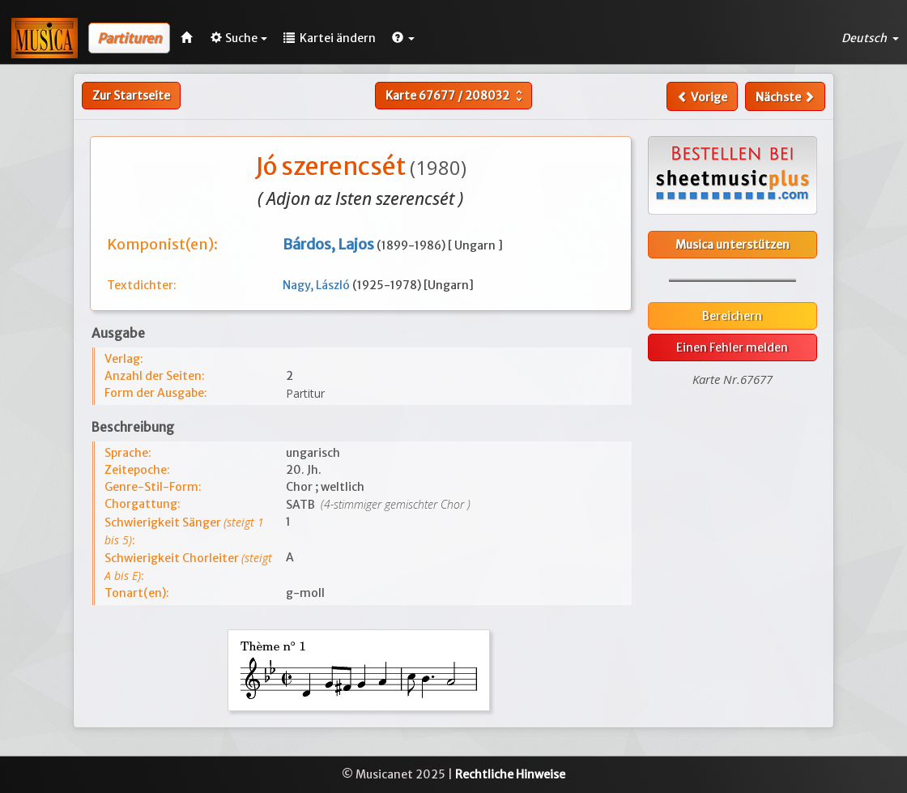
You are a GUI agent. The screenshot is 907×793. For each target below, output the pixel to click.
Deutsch (870, 38)
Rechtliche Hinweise (510, 774)
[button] (403, 38)
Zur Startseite (131, 95)
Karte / (455, 95)
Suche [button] (239, 38)
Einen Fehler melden (732, 347)
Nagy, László (317, 285)
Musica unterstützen (732, 244)
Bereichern (732, 316)
